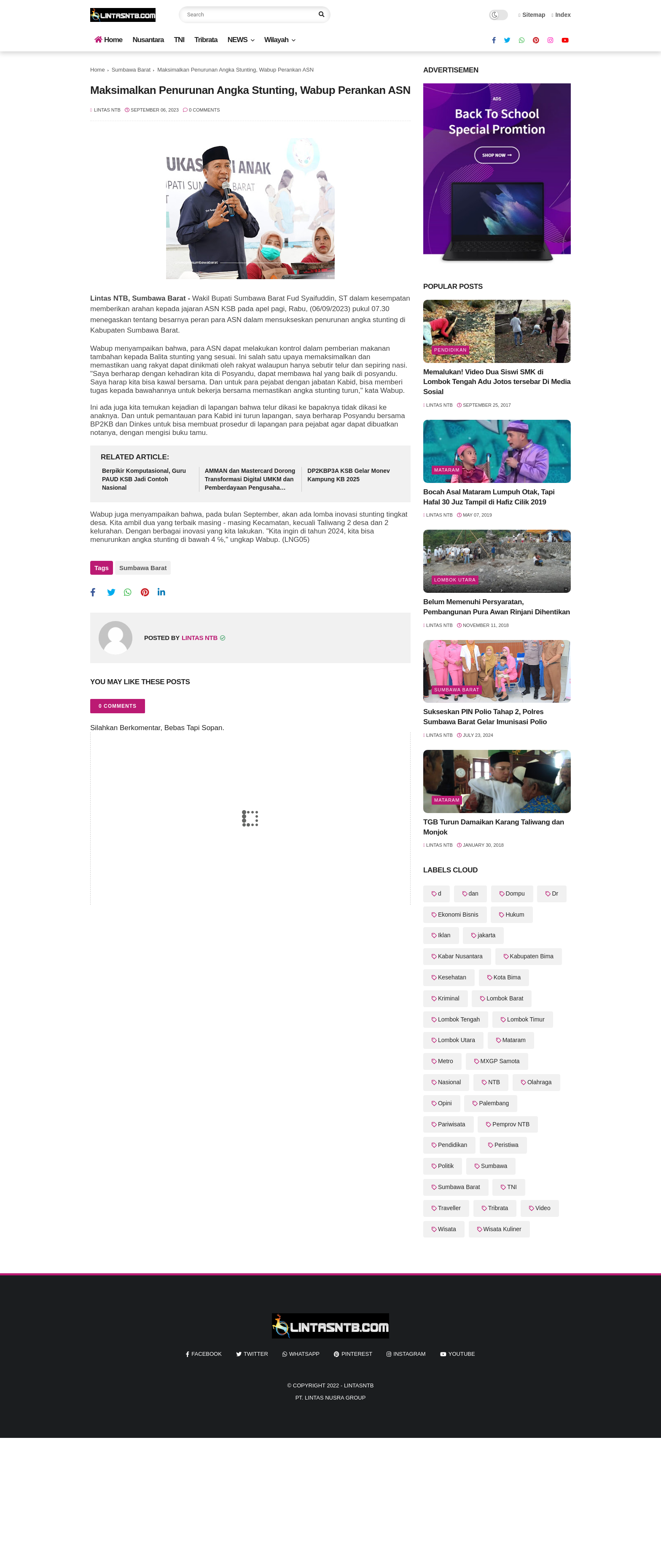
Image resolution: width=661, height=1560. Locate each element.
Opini (445, 1103)
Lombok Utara (455, 579)
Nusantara (148, 40)
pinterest (356, 1354)
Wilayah (276, 40)
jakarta (486, 935)
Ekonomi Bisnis (458, 914)
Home (108, 40)
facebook (206, 1354)
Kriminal (448, 998)
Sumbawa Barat (131, 70)
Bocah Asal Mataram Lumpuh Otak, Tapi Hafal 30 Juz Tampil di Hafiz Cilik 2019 (489, 497)
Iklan (444, 935)
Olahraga (539, 1082)
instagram (409, 1354)
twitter (256, 1354)
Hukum (514, 914)
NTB (494, 1082)
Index (561, 14)
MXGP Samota (500, 1061)
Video (543, 1208)
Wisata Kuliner (502, 1229)
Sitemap (532, 14)
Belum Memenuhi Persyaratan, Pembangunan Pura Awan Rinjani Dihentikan (496, 607)
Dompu (515, 893)
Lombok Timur (526, 1019)
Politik (446, 1166)
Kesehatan (452, 977)
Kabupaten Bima (532, 956)
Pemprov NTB (510, 1124)
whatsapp (304, 1354)
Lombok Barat (504, 998)
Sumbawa (494, 1166)
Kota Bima (507, 977)
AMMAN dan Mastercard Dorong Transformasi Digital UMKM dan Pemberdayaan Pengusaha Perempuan (250, 479)
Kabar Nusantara (460, 956)
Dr (555, 893)
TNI (179, 40)
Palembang (494, 1103)
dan (473, 893)
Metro (445, 1061)
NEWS (237, 40)
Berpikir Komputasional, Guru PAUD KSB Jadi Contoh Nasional (144, 479)
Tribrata (205, 40)
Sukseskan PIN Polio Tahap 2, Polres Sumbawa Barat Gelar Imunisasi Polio (485, 717)
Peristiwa (506, 1144)
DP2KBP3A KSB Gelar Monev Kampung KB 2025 (348, 475)
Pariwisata (451, 1124)
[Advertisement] (253, 1497)
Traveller (449, 1208)
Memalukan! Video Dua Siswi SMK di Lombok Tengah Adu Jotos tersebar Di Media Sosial (497, 382)
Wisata (447, 1229)
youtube (462, 1354)
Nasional (449, 1082)
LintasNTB (359, 1385)
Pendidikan (450, 349)
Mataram (446, 469)
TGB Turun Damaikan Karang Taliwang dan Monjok (493, 827)
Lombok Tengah (459, 1019)
